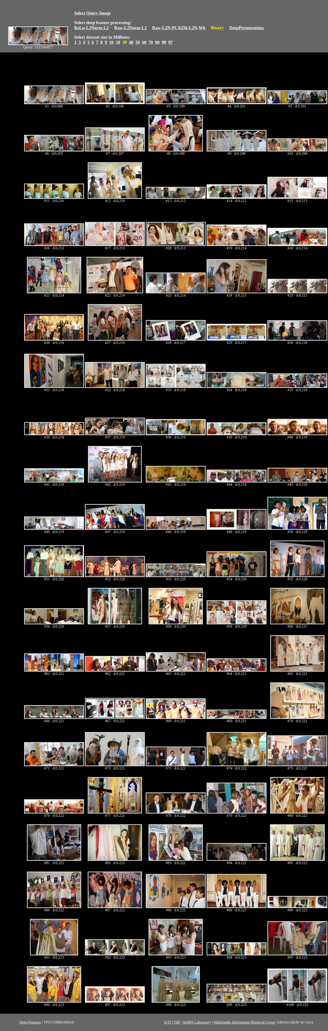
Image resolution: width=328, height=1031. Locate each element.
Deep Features (30, 1022)
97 (170, 42)
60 (144, 42)
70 (151, 42)
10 (111, 42)
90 (164, 42)
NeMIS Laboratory (196, 1022)
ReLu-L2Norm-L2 (91, 27)
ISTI (167, 1022)
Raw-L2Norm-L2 (130, 27)
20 (118, 42)
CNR (176, 1022)
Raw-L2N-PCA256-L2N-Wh (179, 27)
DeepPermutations (246, 27)
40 (131, 42)
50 (137, 42)
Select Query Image (92, 13)
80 (157, 42)
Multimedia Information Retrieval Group (244, 1022)
